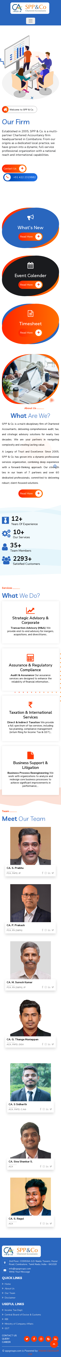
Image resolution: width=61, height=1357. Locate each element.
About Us (8, 1288)
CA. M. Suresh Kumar (19, 982)
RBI (5, 1319)
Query (6, 1338)
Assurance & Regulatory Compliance (30, 667)
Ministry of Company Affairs (17, 1323)
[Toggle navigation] (30, 21)
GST (5, 1328)
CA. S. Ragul (16, 1218)
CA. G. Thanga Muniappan (22, 1039)
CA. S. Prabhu (15, 868)
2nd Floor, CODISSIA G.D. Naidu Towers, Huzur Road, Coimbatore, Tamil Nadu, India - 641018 (33, 1263)
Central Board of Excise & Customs (21, 1314)
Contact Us (15, 168)
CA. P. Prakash (16, 925)
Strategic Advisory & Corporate (30, 620)
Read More (31, 236)
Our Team (8, 1293)
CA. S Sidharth (18, 1104)
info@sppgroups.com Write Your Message (20, 1270)
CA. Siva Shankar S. (21, 1161)
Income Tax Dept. (12, 1310)
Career (6, 1342)
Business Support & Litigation (30, 765)
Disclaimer (8, 1297)
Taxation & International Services (30, 715)
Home (6, 1284)
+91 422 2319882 (20, 177)
